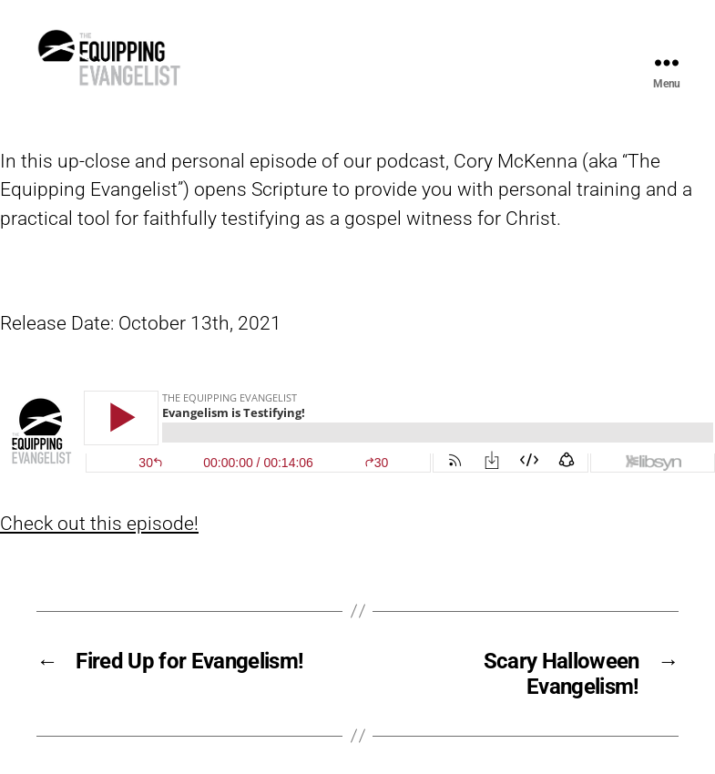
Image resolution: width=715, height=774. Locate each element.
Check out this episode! (99, 554)
